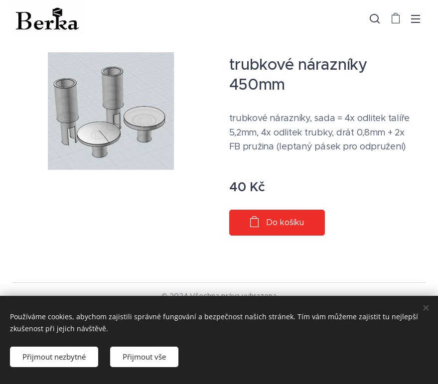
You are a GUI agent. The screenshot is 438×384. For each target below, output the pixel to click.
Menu (415, 18)
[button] (375, 18)
